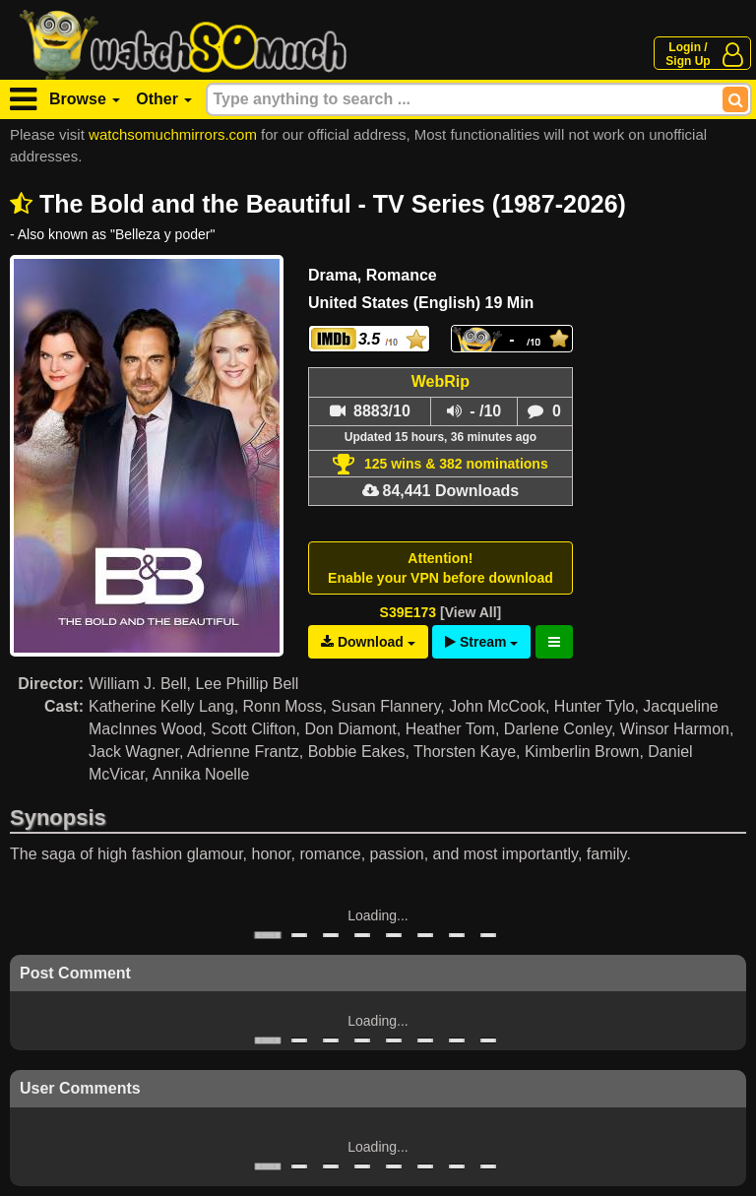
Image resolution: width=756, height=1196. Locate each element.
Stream (481, 642)
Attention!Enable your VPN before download (440, 568)
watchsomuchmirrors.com (173, 134)
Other (164, 99)
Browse (84, 99)
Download (368, 642)
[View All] (470, 612)
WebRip (440, 381)
